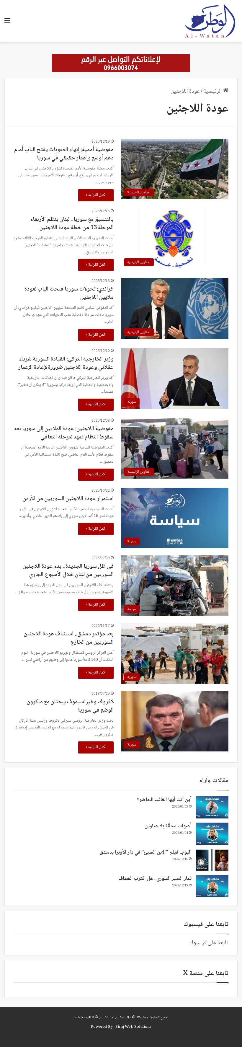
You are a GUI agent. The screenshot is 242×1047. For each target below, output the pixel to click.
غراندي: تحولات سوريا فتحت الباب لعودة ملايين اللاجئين (69, 293)
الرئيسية (215, 92)
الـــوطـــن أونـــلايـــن (114, 1017)
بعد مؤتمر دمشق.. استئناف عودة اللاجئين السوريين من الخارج (69, 638)
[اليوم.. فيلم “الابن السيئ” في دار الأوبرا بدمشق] (212, 860)
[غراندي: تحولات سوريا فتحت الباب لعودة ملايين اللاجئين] (174, 308)
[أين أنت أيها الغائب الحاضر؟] (212, 807)
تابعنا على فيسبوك (209, 943)
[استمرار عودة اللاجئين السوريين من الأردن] (174, 518)
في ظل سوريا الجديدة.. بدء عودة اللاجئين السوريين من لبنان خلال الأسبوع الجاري (68, 571)
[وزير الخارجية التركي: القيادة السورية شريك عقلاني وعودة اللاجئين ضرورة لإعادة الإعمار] (174, 378)
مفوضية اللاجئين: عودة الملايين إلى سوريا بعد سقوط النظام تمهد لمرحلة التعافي (64, 433)
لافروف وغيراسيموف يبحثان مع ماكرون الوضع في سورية (70, 706)
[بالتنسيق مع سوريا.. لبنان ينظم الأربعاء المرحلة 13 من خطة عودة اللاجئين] (174, 238)
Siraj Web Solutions (133, 1027)
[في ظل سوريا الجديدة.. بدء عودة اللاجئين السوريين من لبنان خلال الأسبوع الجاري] (174, 585)
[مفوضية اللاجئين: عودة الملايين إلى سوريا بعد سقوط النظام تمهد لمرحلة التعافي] (174, 448)
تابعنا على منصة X (205, 973)
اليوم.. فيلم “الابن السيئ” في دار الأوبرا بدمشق (146, 852)
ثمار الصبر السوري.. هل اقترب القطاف (155, 878)
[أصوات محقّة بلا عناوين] (212, 834)
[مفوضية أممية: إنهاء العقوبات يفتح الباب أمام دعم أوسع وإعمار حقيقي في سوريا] (174, 169)
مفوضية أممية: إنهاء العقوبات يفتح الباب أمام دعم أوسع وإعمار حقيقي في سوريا (64, 154)
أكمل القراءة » (96, 195)
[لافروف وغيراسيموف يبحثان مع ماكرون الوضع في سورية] (174, 721)
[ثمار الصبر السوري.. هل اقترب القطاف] (212, 886)
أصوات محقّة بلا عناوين (168, 826)
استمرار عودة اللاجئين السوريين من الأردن (68, 499)
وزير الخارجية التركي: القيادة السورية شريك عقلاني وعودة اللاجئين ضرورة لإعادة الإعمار (66, 363)
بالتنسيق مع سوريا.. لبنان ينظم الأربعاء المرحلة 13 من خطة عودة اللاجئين (72, 224)
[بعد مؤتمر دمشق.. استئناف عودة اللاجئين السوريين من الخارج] (174, 653)
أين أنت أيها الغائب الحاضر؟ (164, 799)
